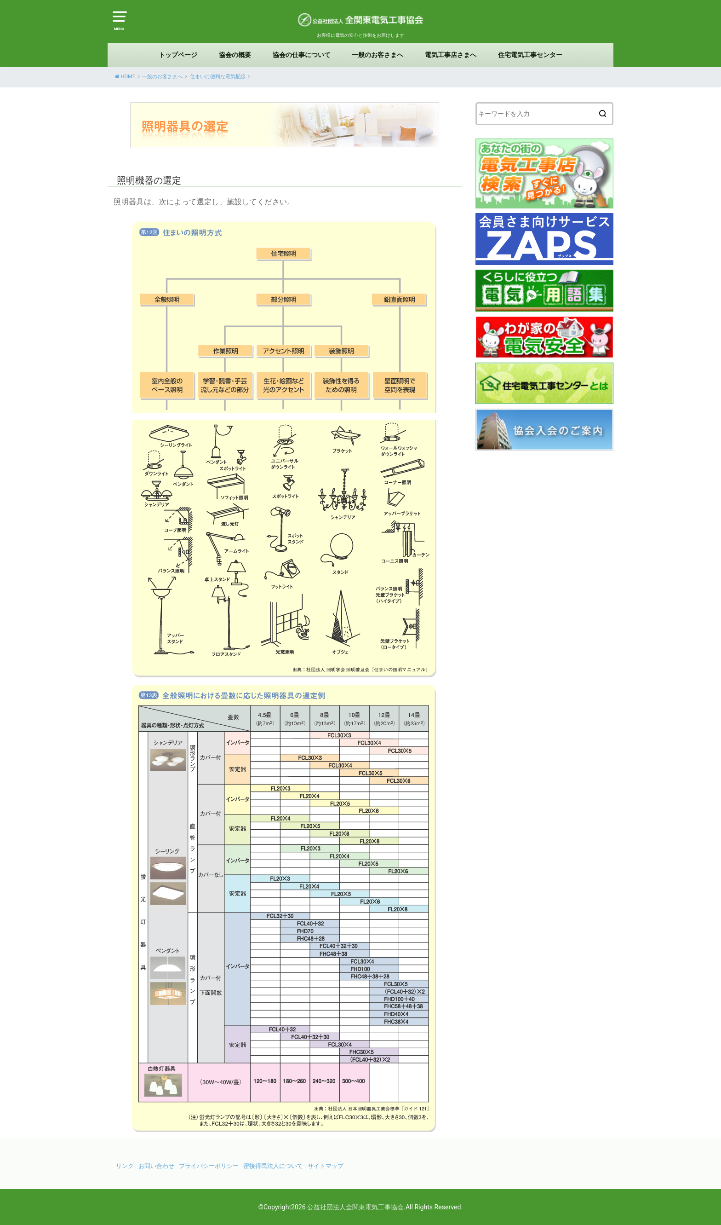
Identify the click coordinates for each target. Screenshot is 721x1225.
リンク (125, 1165)
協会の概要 (235, 54)
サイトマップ (325, 1165)
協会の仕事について (302, 54)
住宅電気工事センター (530, 54)
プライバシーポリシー (209, 1165)
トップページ (178, 54)
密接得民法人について (273, 1165)
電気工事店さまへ (450, 54)
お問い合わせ (156, 1165)
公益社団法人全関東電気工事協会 (355, 1207)
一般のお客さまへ (377, 54)
